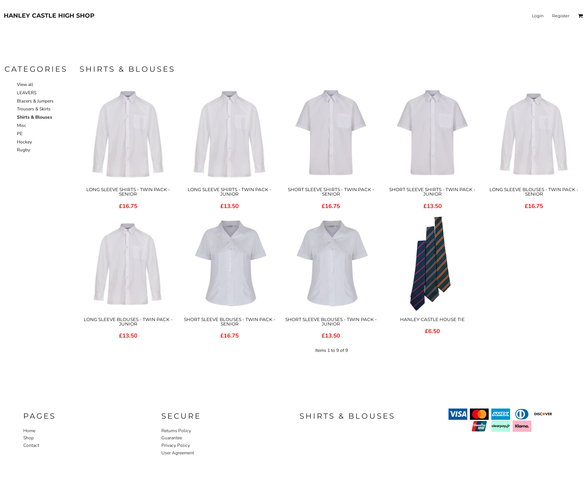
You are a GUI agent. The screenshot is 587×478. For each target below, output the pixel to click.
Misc (21, 125)
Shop (28, 438)
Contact (31, 445)
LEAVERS (26, 93)
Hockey (24, 142)
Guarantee (171, 438)
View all (25, 84)
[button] (580, 15)
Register (560, 15)
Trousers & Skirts (34, 109)
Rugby (23, 150)
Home (29, 431)
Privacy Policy (175, 445)
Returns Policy (176, 431)
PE (20, 134)
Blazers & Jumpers (35, 101)
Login (537, 15)
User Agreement (177, 453)
